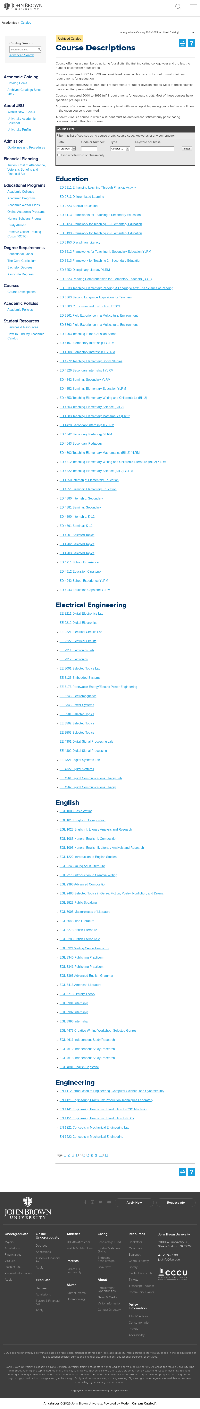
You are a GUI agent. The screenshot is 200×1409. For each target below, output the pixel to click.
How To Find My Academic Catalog (25, 336)
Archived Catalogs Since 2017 (24, 92)
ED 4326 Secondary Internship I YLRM (86, 370)
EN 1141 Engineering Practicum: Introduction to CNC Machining (104, 1109)
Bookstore (135, 1242)
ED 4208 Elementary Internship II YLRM (87, 352)
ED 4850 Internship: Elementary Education (89, 480)
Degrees (41, 1245)
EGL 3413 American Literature (81, 984)
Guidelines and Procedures (26, 147)
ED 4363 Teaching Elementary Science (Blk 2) (92, 407)
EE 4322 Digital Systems (77, 769)
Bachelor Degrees (19, 267)
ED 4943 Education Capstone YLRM (85, 590)
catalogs (53, 1403)
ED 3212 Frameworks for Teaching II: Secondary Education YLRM (105, 251)
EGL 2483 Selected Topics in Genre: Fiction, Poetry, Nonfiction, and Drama (111, 893)
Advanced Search (21, 55)
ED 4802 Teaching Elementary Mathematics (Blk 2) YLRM (100, 452)
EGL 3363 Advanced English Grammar (86, 975)
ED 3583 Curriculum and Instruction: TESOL (90, 306)
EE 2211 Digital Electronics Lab (81, 613)
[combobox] (156, 32)
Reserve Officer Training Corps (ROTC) (24, 234)
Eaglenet (134, 1254)
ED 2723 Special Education (79, 206)
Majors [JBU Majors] (9, 1242)
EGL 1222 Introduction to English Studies (88, 856)
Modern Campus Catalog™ (138, 1403)
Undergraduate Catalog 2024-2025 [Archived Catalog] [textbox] (149, 32)
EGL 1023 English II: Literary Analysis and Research (96, 829)
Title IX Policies (138, 1316)
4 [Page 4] (77, 1155)
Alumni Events (76, 1292)
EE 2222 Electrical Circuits (78, 641)
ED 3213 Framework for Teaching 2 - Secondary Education (100, 260)
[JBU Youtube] (109, 1202)
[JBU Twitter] (100, 1202)
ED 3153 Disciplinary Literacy (80, 242)
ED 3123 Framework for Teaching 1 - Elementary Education (101, 224)
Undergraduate (16, 1234)
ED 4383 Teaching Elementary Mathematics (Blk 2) (95, 416)
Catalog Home (17, 83)
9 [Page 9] (96, 1155)
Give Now (104, 1267)
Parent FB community (74, 1271)
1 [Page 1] (65, 1155)
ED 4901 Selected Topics (77, 535)
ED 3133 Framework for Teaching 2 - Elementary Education (101, 233)
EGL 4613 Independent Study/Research (87, 1058)
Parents (73, 1261)
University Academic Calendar (21, 121)
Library (133, 1267)
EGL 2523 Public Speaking (78, 902)
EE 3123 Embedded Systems (80, 677)
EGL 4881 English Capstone (79, 1067)
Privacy (133, 1328)
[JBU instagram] (92, 1202)
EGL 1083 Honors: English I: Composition (88, 838)
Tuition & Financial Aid (48, 1260)
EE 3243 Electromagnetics (78, 696)
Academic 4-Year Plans (23, 205)
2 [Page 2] (69, 1155)
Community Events (141, 1292)
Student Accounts (140, 1273)
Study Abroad (16, 225)
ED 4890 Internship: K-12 (77, 516)
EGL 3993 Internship (74, 1021)
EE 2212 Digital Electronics (78, 622)
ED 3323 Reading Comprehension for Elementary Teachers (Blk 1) (106, 279)
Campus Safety (139, 1260)
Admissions (43, 1251)
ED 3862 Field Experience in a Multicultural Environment (99, 324)
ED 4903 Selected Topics (77, 553)
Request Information (18, 1273)
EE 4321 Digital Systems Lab (80, 760)
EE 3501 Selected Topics (77, 714)
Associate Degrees (20, 274)
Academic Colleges (20, 191)
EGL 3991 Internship (74, 1003)
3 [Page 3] (73, 1155)
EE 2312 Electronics (74, 659)
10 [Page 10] (101, 1155)
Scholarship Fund (109, 1242)
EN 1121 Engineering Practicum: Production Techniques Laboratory (106, 1100)
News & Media (107, 1297)
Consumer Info (139, 1322)
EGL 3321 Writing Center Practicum (84, 948)
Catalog (26, 23)
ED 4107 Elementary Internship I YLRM (87, 343)
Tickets (133, 1279)
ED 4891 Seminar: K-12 (76, 525)
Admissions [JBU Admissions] (12, 1248)
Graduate (43, 1280)
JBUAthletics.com (78, 1242)
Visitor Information (109, 1303)
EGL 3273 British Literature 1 (80, 930)
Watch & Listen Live (80, 1248)
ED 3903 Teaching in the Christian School (88, 334)
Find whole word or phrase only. (83, 155)
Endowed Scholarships (106, 1259)
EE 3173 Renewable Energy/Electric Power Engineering (98, 686)
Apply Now (134, 1203)
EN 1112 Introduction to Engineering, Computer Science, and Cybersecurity (112, 1091)
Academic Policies (20, 309)
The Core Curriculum (21, 260)
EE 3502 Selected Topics (77, 723)
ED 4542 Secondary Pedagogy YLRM (86, 434)
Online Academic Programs (26, 211)
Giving (102, 1234)
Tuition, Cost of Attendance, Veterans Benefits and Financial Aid (26, 170)
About (102, 1280)
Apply (8, 1279)
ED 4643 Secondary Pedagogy (81, 443)
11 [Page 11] (106, 1155)
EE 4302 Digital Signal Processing (83, 750)
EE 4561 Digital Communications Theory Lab (91, 778)
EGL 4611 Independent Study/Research (87, 1039)
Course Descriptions (21, 292)
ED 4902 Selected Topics (77, 544)
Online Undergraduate (47, 1235)
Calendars (135, 1248)
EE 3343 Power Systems (77, 705)
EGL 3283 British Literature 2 (80, 939)
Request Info (176, 1203)
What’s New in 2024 (21, 112)
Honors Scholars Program (25, 218)
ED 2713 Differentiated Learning (82, 196)
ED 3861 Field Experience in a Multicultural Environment (99, 315)
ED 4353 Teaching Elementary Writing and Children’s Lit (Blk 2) (103, 397)
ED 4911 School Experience (79, 562)
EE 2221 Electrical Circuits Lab (81, 632)
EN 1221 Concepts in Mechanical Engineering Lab (94, 1127)
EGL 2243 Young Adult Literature (82, 866)
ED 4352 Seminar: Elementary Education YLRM (93, 388)
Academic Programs (21, 198)
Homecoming (76, 1299)
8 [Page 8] (92, 1155)
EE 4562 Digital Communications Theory (88, 787)
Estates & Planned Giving (109, 1250)
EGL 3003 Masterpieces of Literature (85, 911)
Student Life (13, 1267)
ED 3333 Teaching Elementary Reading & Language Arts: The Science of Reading (116, 288)
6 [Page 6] (84, 1155)
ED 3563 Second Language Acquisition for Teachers (96, 297)
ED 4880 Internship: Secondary (81, 498)
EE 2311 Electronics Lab (77, 650)
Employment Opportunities (107, 1289)
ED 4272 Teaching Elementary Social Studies (91, 361)
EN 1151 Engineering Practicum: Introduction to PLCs (97, 1118)
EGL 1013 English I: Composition (82, 820)
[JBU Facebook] (85, 1202)
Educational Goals (20, 254)
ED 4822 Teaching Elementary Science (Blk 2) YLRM (96, 471)
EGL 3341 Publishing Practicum (82, 966)
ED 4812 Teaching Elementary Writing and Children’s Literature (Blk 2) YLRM (113, 462)
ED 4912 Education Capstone (80, 571)
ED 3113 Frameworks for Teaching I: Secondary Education (100, 215)
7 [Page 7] (88, 1155)
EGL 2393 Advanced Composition (83, 884)
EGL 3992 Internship (74, 1012)
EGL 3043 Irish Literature (77, 921)
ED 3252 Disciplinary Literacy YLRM (85, 269)
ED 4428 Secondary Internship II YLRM (87, 425)
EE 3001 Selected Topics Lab (80, 668)
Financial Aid (13, 1254)
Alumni (72, 1285)
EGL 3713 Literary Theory (77, 994)
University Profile (19, 129)
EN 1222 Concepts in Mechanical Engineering (91, 1136)
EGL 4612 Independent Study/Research (87, 1049)
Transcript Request (141, 1285)
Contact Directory (109, 1309)
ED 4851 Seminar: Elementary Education (88, 489)
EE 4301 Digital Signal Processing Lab (86, 741)
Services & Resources (22, 327)
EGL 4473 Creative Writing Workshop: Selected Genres (98, 1030)
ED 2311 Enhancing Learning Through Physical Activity (98, 187)
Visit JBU (10, 1260)
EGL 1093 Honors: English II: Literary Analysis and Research (102, 847)
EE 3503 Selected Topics (77, 732)
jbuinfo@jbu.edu (169, 1259)
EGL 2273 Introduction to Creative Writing (88, 875)
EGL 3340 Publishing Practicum (82, 957)
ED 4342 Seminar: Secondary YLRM (85, 379)
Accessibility (137, 1335)
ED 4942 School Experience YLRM (84, 580)
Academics (11, 23)
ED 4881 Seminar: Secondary (80, 507)
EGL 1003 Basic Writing (76, 811)
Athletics (73, 1234)
